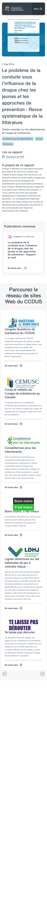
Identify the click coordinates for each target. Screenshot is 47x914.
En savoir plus (17, 268)
